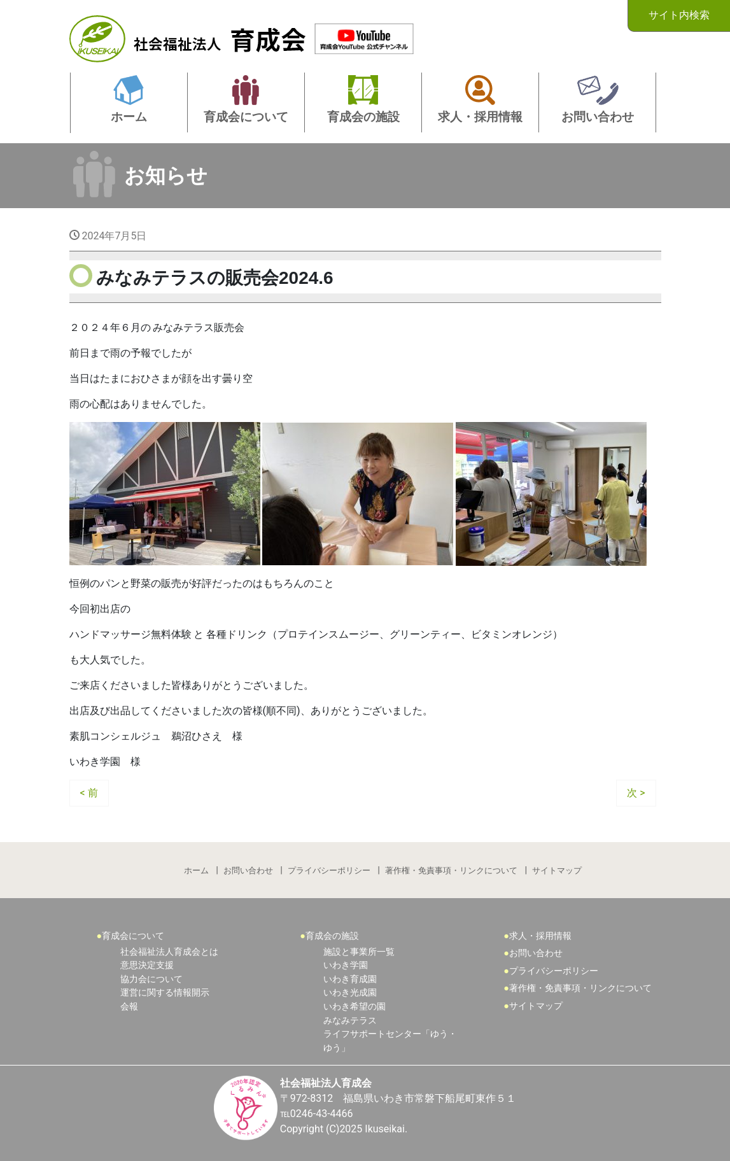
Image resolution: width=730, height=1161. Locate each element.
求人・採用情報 (540, 936)
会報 (129, 1006)
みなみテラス (350, 1020)
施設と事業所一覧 (359, 951)
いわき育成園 (350, 979)
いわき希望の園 (354, 1006)
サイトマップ (557, 870)
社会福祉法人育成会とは (169, 951)
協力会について (151, 979)
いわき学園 (345, 965)
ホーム (196, 870)
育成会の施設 (332, 936)
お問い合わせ (248, 870)
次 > (636, 793)
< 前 (89, 793)
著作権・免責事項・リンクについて (451, 870)
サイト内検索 (679, 15)
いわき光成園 (350, 992)
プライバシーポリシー (329, 870)
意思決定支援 (147, 965)
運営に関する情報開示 (164, 992)
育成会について (133, 936)
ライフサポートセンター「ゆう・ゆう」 (390, 1041)
